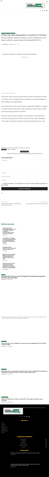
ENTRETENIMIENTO (5, 397)
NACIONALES (13, 33)
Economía (3, 274)
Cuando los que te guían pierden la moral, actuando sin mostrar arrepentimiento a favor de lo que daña (25, 465)
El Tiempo (8, 33)
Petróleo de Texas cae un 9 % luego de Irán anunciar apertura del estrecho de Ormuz (24, 153)
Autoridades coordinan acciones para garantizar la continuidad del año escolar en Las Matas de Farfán (9, 240)
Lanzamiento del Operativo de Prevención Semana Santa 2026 (9, 248)
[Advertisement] (24, 21)
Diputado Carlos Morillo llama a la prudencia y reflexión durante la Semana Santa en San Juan (9, 256)
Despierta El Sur (4, 279)
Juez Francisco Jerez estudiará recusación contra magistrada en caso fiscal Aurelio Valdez (23, 344)
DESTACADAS (3, 33)
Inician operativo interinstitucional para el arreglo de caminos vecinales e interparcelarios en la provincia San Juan (9, 230)
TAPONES (9, 149)
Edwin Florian (5, 44)
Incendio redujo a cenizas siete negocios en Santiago (37, 203)
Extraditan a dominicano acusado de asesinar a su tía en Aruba (25, 453)
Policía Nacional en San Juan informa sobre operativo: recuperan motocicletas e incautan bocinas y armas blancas (9, 265)
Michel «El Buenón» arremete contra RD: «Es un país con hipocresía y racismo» (22, 399)
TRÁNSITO (13, 149)
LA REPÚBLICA (4, 341)
